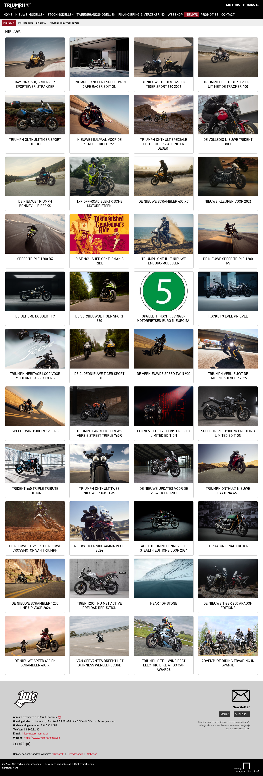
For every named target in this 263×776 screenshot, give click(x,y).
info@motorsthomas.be (35, 733)
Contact (228, 14)
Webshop (175, 14)
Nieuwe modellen (30, 14)
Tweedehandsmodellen (96, 14)
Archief (224, 714)
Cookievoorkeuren (84, 764)
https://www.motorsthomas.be (42, 738)
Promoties (209, 14)
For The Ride (25, 23)
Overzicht (9, 23)
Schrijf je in (241, 714)
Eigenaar (41, 23)
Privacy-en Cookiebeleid (57, 764)
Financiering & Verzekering (141, 14)
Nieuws (192, 14)
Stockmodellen (61, 14)
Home (8, 14)
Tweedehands (75, 754)
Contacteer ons (10, 768)
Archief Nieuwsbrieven (64, 23)
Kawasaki (58, 754)
